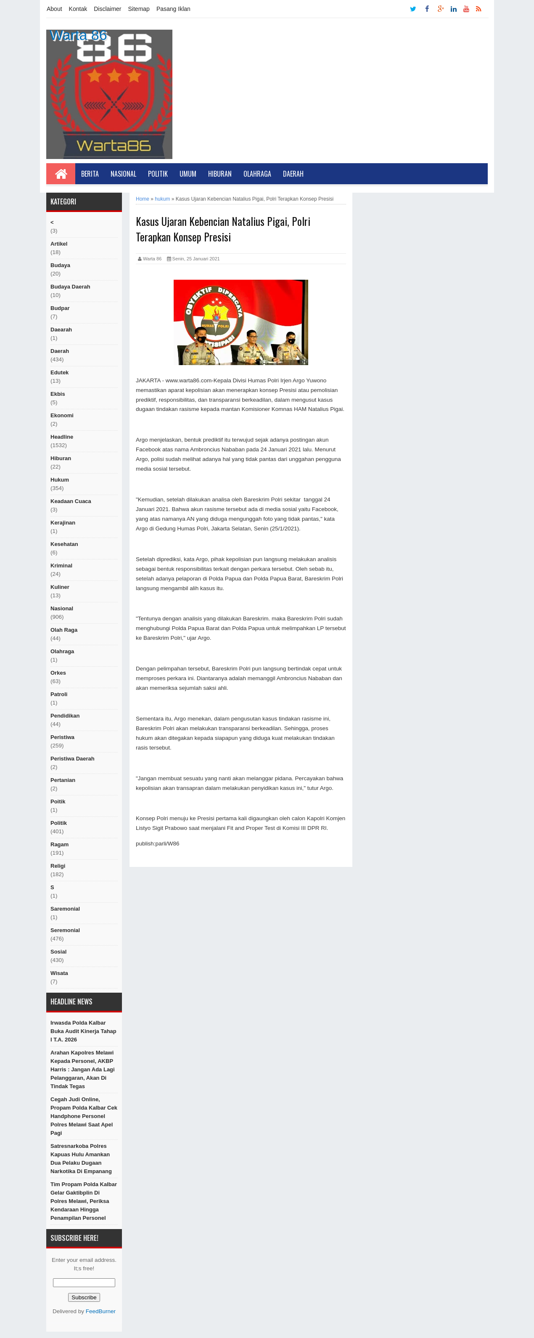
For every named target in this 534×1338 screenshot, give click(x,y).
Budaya (60, 265)
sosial (58, 952)
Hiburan (220, 174)
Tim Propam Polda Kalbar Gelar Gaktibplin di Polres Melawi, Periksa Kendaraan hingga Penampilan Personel (83, 1201)
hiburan (60, 458)
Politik (158, 174)
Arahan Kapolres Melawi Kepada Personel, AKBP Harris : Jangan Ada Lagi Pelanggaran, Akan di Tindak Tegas (82, 1069)
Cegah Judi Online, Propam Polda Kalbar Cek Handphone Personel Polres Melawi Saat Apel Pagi (83, 1116)
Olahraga (257, 174)
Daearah (61, 329)
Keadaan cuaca (70, 501)
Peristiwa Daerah (72, 758)
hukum (59, 480)
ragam (59, 844)
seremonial (65, 930)
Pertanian (62, 780)
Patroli (58, 694)
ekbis (57, 394)
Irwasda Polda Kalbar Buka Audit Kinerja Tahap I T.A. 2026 (83, 1031)
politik (58, 823)
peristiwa (62, 737)
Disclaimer (107, 8)
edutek (59, 372)
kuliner (59, 587)
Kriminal (61, 565)
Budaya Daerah (70, 286)
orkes (58, 673)
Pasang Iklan (173, 8)
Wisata (59, 973)
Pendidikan (64, 716)
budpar (60, 308)
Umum (188, 174)
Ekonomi (62, 415)
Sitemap (139, 8)
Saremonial (65, 909)
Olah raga (63, 630)
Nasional (123, 174)
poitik (57, 801)
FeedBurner (101, 1311)
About (54, 8)
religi (57, 866)
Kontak (78, 8)
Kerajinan (62, 522)
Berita (90, 174)
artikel (58, 244)
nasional (61, 608)
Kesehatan (64, 544)
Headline (61, 437)
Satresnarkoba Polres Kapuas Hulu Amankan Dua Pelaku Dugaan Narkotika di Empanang (81, 1158)
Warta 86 (78, 35)
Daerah (293, 174)
